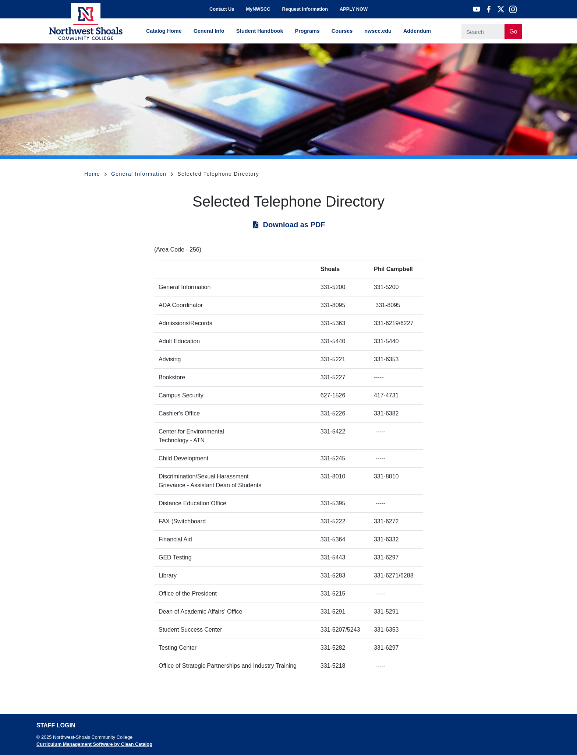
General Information (142, 174)
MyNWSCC (258, 9)
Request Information (305, 9)
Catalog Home (164, 31)
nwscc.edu (378, 31)
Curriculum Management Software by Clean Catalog (94, 744)
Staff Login (55, 725)
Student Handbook (259, 31)
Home (95, 174)
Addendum (417, 31)
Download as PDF (294, 225)
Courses (342, 31)
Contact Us (221, 9)
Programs (307, 31)
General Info (209, 31)
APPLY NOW (354, 9)
